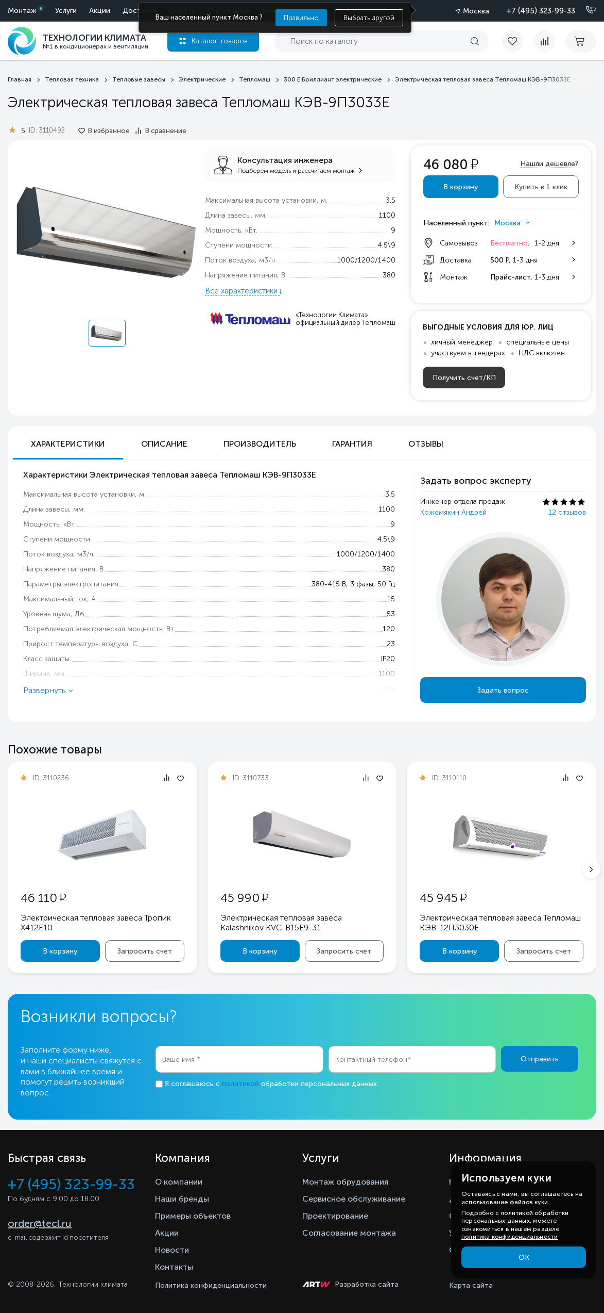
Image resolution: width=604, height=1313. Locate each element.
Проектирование (335, 1216)
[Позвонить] (585, 10)
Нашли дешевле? (549, 163)
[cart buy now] (580, 41)
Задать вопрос (503, 690)
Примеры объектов (193, 1216)
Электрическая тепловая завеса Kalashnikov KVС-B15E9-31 (281, 922)
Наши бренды (182, 1199)
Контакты (174, 1267)
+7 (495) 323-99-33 (540, 10)
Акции (99, 10)
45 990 (244, 897)
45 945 (443, 897)
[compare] (544, 41)
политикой (240, 1083)
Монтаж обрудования (345, 1182)
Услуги (66, 10)
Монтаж (22, 10)
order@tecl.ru (40, 1223)
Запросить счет (144, 951)
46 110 (43, 897)
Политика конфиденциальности (211, 1285)
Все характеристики (242, 291)
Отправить (540, 1059)
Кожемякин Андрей (453, 512)
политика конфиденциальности (509, 1236)
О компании (178, 1182)
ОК (524, 1257)
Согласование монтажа (349, 1233)
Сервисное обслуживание (353, 1199)
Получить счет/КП (464, 377)
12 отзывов (567, 512)
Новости (172, 1250)
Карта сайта (471, 1285)
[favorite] (517, 41)
